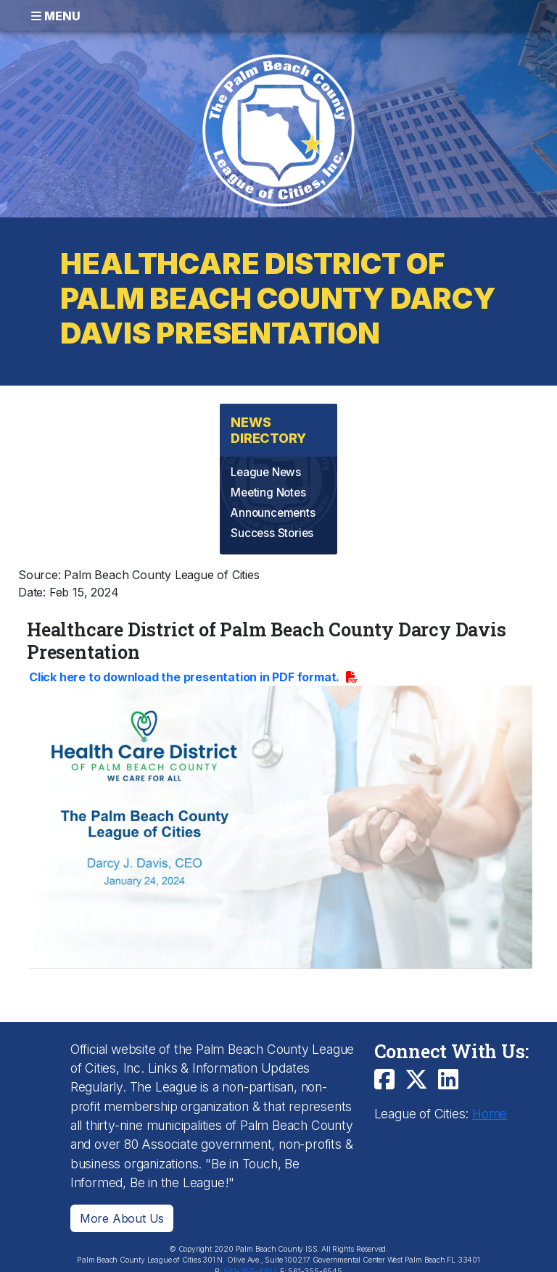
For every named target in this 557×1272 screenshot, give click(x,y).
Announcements (273, 513)
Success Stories (272, 533)
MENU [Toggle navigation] (56, 16)
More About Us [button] (122, 1218)
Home (489, 1113)
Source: (39, 575)
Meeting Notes (268, 492)
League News (266, 472)
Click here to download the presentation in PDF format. (185, 677)
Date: (32, 592)
